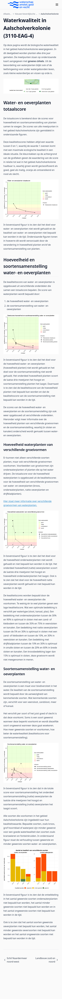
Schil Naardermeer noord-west (15, 960)
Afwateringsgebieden (7, 13)
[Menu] (57, 4)
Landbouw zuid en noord (47, 960)
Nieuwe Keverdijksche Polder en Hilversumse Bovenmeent (26, 13)
